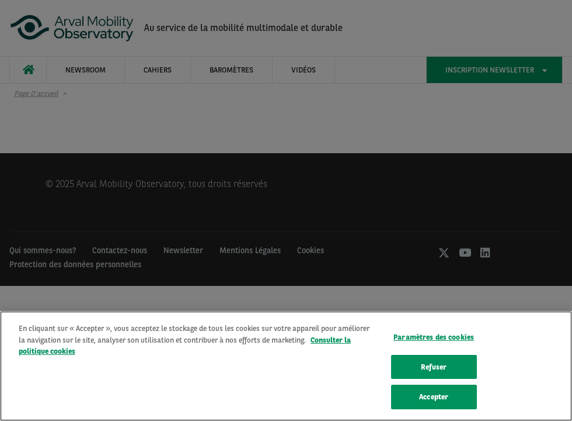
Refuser (434, 368)
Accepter (433, 398)
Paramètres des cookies (433, 338)
